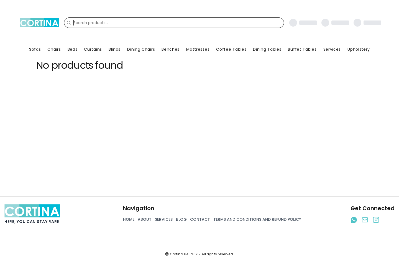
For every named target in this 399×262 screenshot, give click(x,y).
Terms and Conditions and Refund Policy (257, 219)
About (145, 219)
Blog (181, 219)
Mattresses (197, 49)
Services (332, 49)
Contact (200, 219)
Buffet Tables (302, 49)
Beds (73, 49)
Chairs (54, 49)
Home (128, 219)
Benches (171, 49)
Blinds (115, 49)
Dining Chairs (141, 49)
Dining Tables (267, 49)
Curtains (93, 49)
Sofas (35, 49)
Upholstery (358, 49)
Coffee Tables (231, 49)
